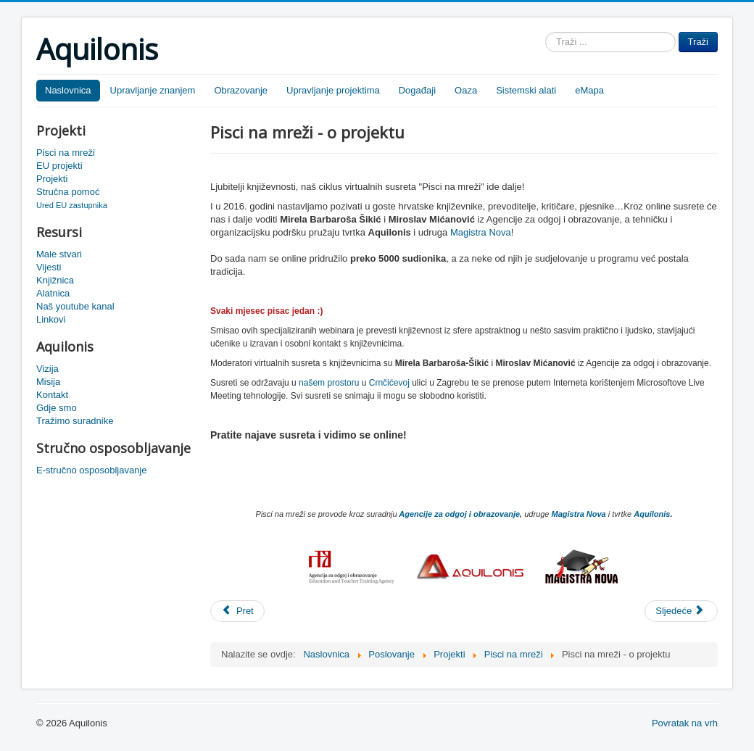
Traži (698, 41)
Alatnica (53, 293)
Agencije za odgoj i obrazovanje (459, 514)
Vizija (47, 368)
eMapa (589, 90)
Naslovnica (68, 90)
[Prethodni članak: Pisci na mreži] (237, 611)
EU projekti (59, 165)
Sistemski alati (526, 90)
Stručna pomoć (67, 191)
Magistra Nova (480, 232)
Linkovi (50, 319)
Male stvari (59, 254)
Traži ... (545, 32)
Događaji (417, 90)
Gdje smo (56, 407)
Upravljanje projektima (333, 90)
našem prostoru (329, 383)
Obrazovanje (241, 90)
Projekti (51, 178)
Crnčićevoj (389, 383)
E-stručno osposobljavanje (91, 470)
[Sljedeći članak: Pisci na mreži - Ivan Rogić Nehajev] (681, 611)
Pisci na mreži (65, 152)
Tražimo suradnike (74, 420)
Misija (48, 381)
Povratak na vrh (685, 723)
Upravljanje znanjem (153, 90)
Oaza (466, 90)
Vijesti (48, 267)
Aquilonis (652, 514)
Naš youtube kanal (75, 306)
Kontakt (52, 394)
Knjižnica (55, 280)
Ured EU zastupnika (71, 205)
